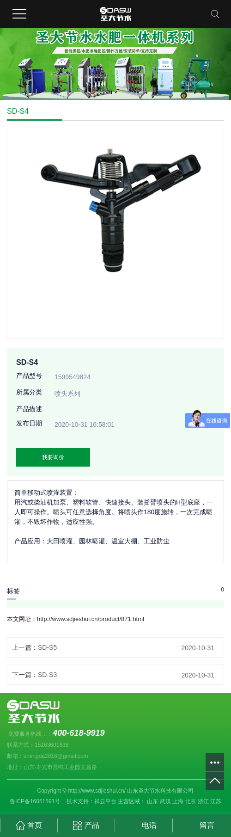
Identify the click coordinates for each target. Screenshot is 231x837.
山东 (152, 801)
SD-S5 (47, 647)
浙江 (203, 801)
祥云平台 (105, 801)
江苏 (215, 801)
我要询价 (53, 457)
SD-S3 (47, 674)
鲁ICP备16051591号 (35, 801)
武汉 (165, 801)
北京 (190, 801)
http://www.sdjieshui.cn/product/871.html (90, 618)
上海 (177, 801)
